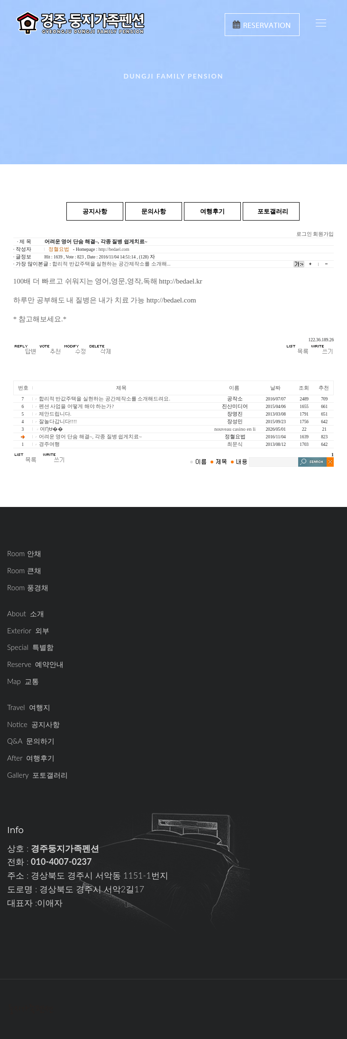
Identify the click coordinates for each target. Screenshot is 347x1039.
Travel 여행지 (28, 707)
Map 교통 (23, 681)
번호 (23, 388)
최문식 (235, 444)
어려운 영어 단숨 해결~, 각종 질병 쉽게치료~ (90, 436)
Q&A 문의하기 (31, 741)
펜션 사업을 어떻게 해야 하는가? (76, 406)
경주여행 (49, 444)
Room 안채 (24, 553)
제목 (121, 388)
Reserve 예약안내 (35, 664)
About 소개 (25, 613)
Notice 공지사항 (33, 724)
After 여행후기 (31, 758)
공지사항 (94, 211)
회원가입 (323, 234)
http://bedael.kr (180, 281)
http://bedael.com (114, 249)
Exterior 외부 (28, 630)
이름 (234, 388)
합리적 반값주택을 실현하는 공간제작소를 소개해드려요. (104, 398)
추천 (324, 388)
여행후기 (212, 211)
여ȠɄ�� (51, 429)
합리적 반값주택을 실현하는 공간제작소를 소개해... (111, 263)
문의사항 (153, 211)
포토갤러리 (272, 211)
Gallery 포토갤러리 (37, 775)
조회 (304, 388)
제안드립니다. (55, 414)
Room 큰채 (24, 570)
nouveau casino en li (235, 429)
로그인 (304, 234)
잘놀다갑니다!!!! (58, 421)
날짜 (275, 388)
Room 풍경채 (27, 587)
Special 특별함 (30, 647)
